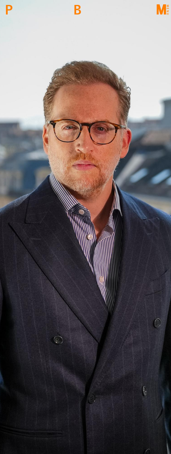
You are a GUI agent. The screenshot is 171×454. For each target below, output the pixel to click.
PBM (9, 10)
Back (77, 10)
